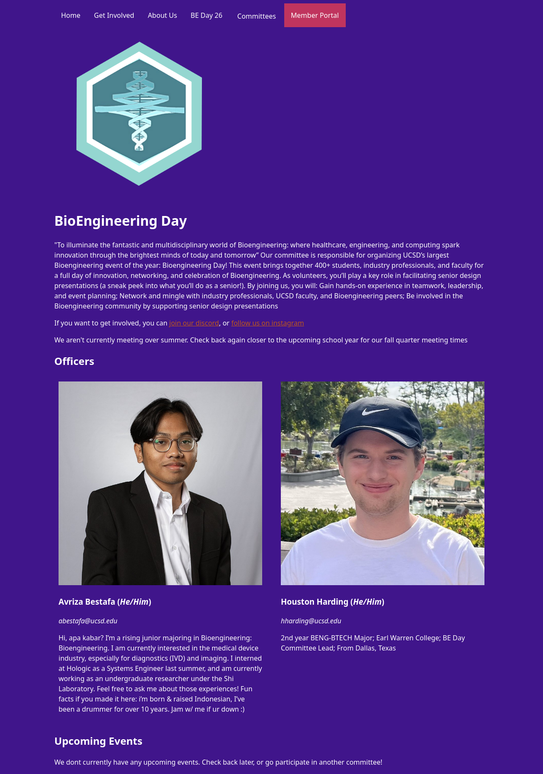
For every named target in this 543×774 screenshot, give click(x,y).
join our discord (194, 323)
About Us (162, 15)
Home (71, 15)
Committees (256, 16)
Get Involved (114, 15)
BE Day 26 (206, 15)
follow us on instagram (267, 323)
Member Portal (315, 15)
